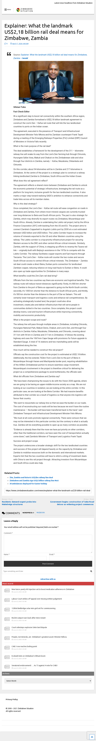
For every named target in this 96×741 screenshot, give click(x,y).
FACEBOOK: (41, 512)
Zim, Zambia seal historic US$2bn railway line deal (31, 477)
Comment (8, 533)
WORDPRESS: (28, 513)
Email (52, 557)
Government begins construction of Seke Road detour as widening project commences (72, 503)
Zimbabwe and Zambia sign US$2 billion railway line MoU (34, 481)
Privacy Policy (12, 702)
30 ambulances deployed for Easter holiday (28, 484)
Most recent (8, 587)
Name (7, 557)
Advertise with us (48, 582)
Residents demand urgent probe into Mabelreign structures (19, 503)
